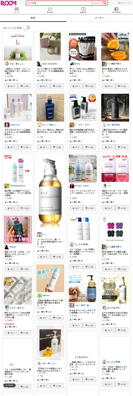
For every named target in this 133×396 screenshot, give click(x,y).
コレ (12, 86)
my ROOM (116, 10)
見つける (49, 10)
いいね (25, 86)
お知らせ (83, 10)
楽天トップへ (125, 3)
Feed (16, 10)
